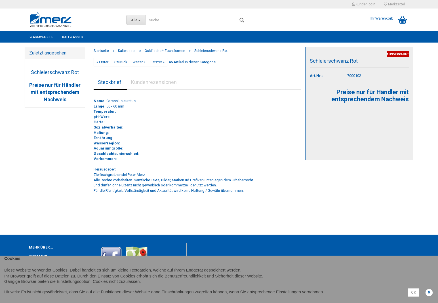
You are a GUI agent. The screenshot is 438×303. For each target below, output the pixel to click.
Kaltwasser (72, 37)
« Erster (102, 62)
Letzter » (158, 62)
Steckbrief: (110, 82)
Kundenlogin (363, 4)
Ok (413, 292)
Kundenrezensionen (154, 82)
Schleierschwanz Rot (55, 72)
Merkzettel (394, 4)
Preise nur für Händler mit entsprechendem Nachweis (55, 92)
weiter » (139, 62)
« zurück (120, 62)
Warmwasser (42, 37)
